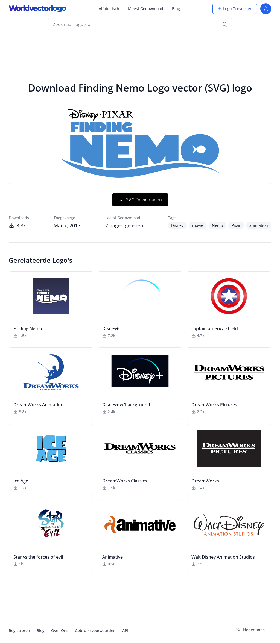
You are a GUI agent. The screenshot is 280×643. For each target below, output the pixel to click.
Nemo (217, 225)
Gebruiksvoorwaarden (95, 630)
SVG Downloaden (140, 200)
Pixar (236, 225)
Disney (177, 225)
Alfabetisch (109, 8)
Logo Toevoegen (234, 8)
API (125, 630)
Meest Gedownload (145, 8)
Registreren (19, 630)
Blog (176, 8)
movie (197, 225)
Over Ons (59, 630)
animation (258, 225)
